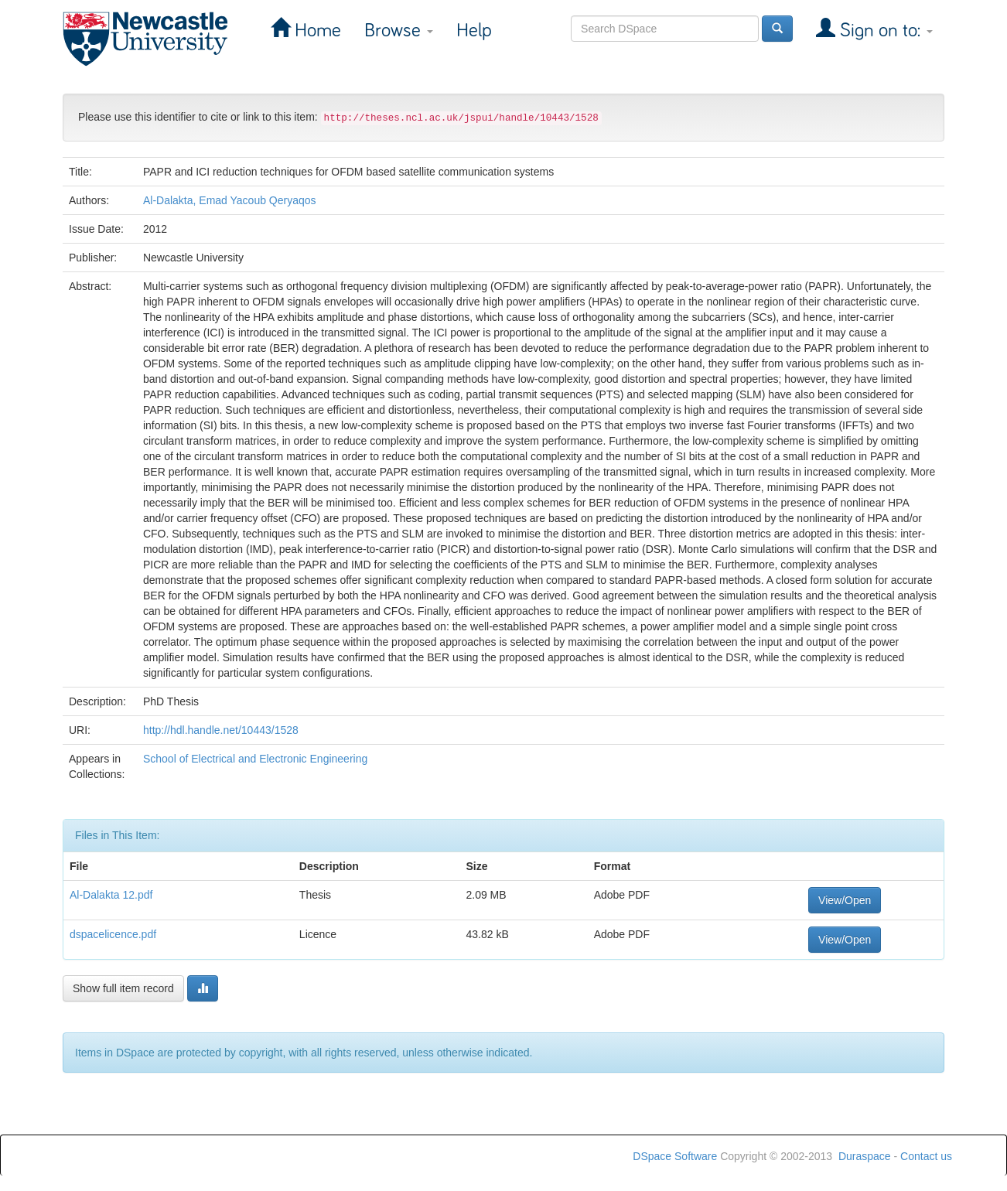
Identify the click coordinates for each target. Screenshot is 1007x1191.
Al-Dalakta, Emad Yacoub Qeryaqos (229, 200)
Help (474, 30)
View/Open (844, 900)
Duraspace (864, 1156)
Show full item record (123, 988)
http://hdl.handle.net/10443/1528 (221, 730)
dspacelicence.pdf (113, 934)
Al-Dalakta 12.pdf (111, 895)
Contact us (926, 1156)
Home (315, 30)
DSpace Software (675, 1156)
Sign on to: (884, 30)
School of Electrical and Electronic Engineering (255, 758)
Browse (398, 30)
